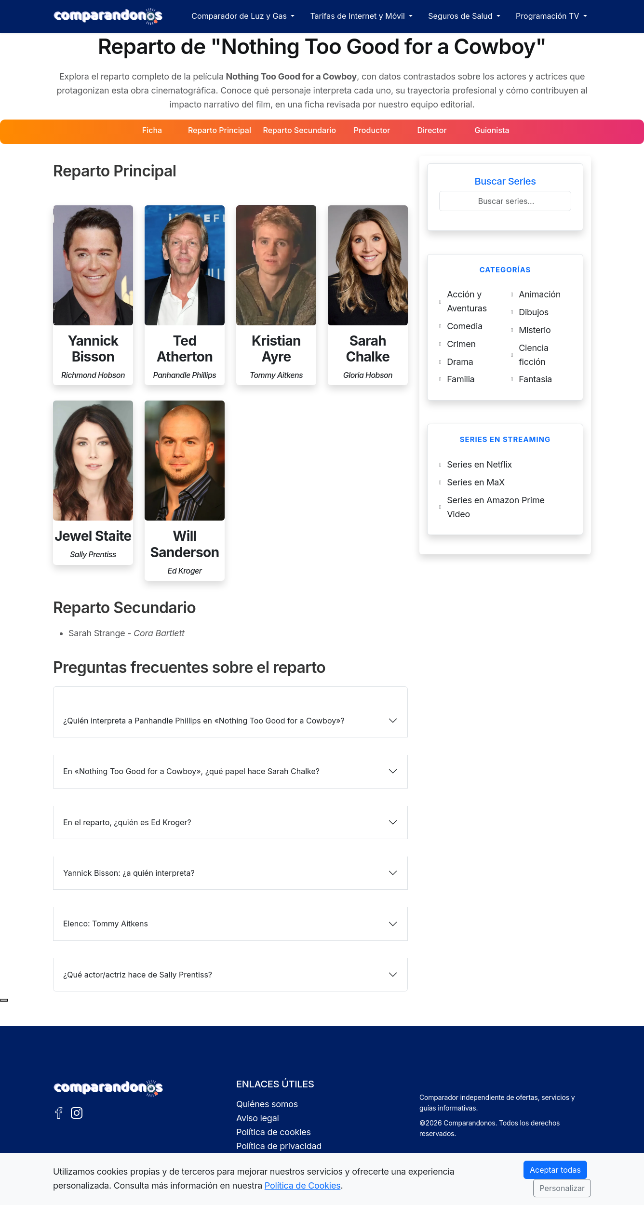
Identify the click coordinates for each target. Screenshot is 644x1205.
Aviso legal (257, 1118)
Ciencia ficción (534, 355)
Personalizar (562, 1188)
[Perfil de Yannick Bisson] (93, 295)
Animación (540, 294)
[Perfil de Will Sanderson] (185, 491)
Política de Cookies (303, 1185)
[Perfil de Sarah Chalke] (368, 295)
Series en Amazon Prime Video (496, 507)
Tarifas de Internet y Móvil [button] (358, 16)
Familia (460, 379)
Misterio (534, 330)
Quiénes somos (267, 1104)
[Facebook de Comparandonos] (59, 1112)
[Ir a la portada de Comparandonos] (108, 1088)
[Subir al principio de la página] (4, 1000)
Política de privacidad (279, 1146)
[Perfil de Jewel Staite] (93, 482)
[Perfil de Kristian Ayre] (276, 295)
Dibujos (534, 312)
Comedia (465, 326)
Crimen (461, 344)
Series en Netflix (479, 464)
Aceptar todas (555, 1170)
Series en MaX (476, 482)
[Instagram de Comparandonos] (76, 1112)
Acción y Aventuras (467, 301)
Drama (460, 362)
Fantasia (535, 379)
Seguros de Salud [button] (461, 16)
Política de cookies (273, 1132)
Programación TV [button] (548, 16)
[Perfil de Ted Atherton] (185, 295)
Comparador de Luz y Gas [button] (240, 16)
